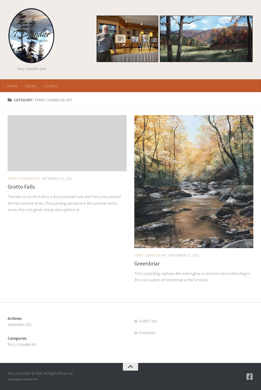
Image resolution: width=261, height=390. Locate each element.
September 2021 (20, 324)
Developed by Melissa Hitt (23, 379)
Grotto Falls (21, 186)
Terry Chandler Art (24, 178)
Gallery (31, 85)
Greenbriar (147, 263)
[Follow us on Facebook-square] (249, 376)
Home (12, 85)
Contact (50, 85)
